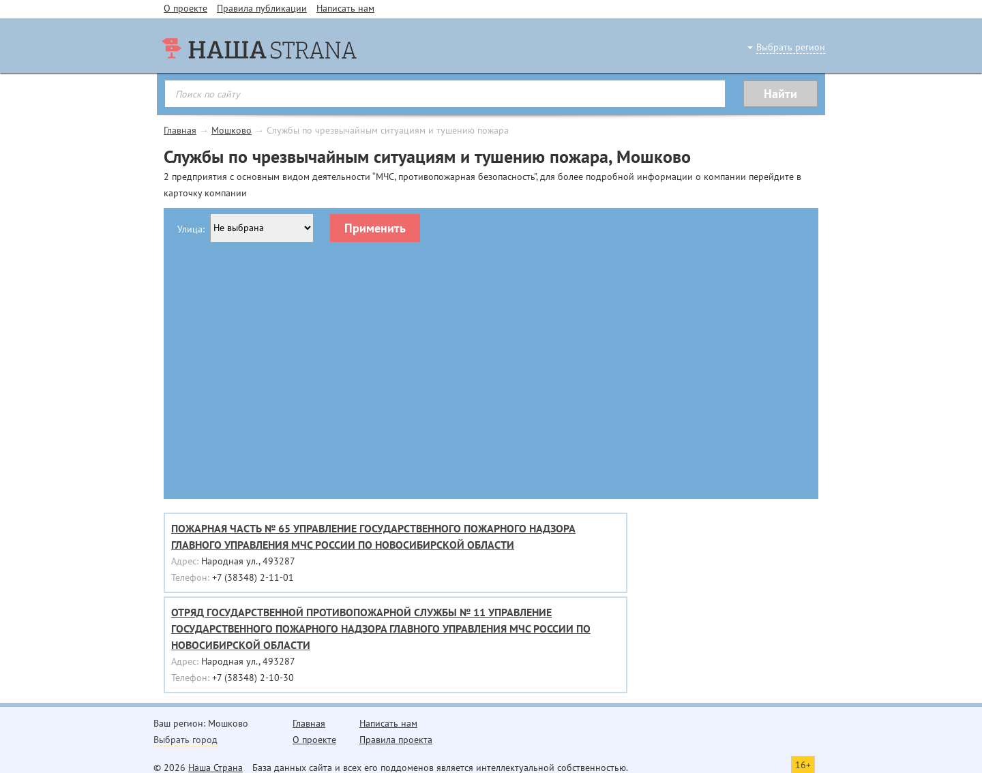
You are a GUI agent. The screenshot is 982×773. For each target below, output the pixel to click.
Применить (375, 228)
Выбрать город (185, 739)
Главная (180, 130)
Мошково (231, 130)
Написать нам (345, 8)
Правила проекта (395, 739)
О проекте (185, 8)
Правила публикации (262, 8)
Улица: (191, 229)
